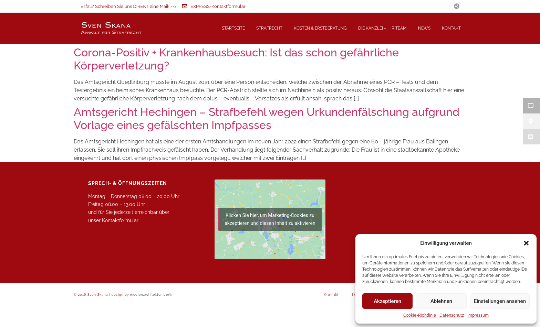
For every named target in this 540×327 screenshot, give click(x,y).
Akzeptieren (387, 301)
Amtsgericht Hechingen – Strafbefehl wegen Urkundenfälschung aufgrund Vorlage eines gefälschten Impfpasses (266, 141)
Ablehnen (441, 301)
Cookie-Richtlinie (419, 315)
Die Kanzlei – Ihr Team (382, 28)
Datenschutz (451, 315)
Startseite (233, 28)
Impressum (478, 315)
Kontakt (451, 28)
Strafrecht (269, 28)
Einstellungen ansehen (500, 301)
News (424, 28)
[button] (526, 243)
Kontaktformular (120, 243)
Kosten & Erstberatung (320, 28)
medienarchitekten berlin (152, 317)
